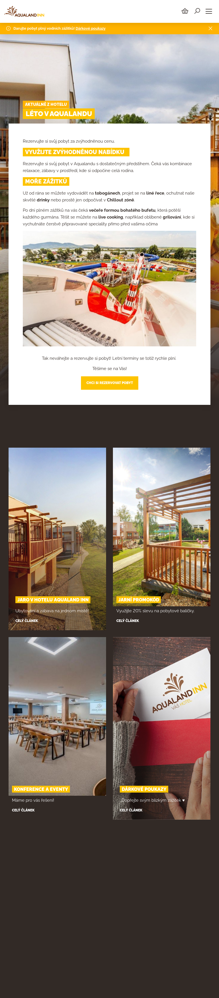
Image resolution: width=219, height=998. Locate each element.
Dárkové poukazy (91, 27)
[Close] (210, 27)
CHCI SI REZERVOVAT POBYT (109, 383)
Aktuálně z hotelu (46, 104)
